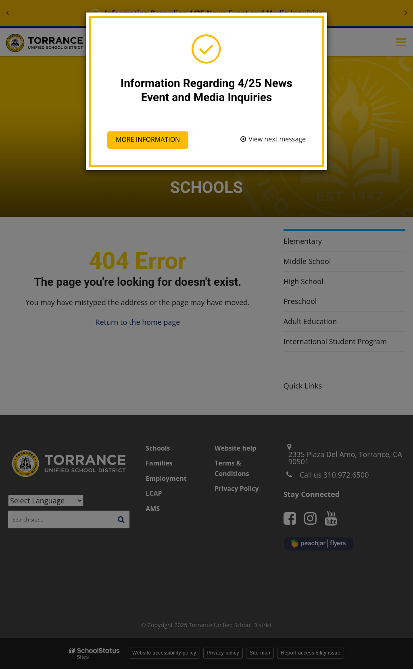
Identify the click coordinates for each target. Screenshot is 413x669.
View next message (277, 139)
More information (148, 139)
